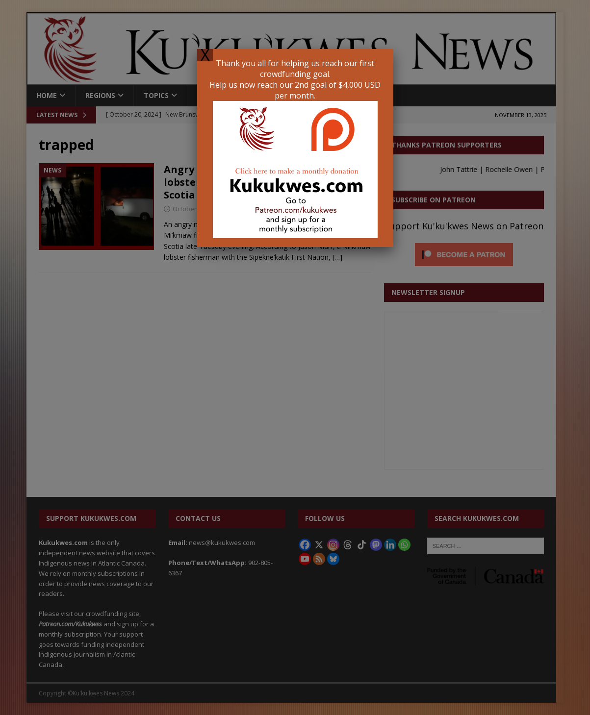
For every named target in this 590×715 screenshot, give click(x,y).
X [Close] (205, 55)
